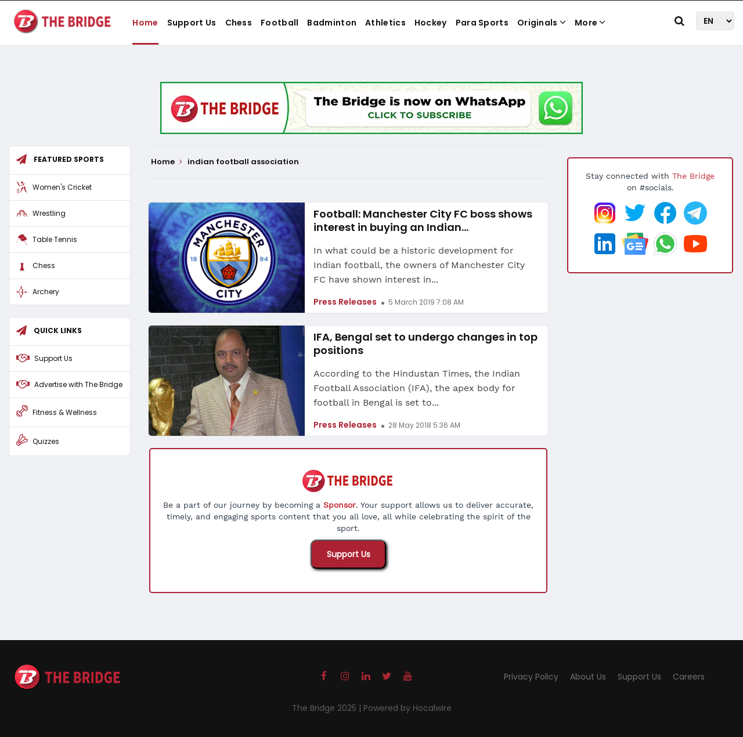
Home (145, 22)
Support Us (192, 22)
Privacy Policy (531, 676)
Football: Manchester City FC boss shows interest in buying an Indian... (422, 220)
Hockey (430, 22)
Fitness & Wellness (65, 412)
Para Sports (482, 22)
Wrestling (49, 213)
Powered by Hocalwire (407, 708)
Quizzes (46, 441)
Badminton (331, 22)
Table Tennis (55, 239)
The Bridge (693, 175)
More (590, 22)
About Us (588, 676)
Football (279, 22)
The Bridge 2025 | (327, 708)
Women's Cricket (62, 187)
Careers (689, 676)
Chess (239, 22)
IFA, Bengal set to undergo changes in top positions (425, 343)
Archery (46, 292)
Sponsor (339, 505)
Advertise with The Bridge (78, 384)
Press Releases (345, 302)
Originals (541, 22)
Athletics (385, 22)
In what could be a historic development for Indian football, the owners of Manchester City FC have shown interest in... (419, 265)
